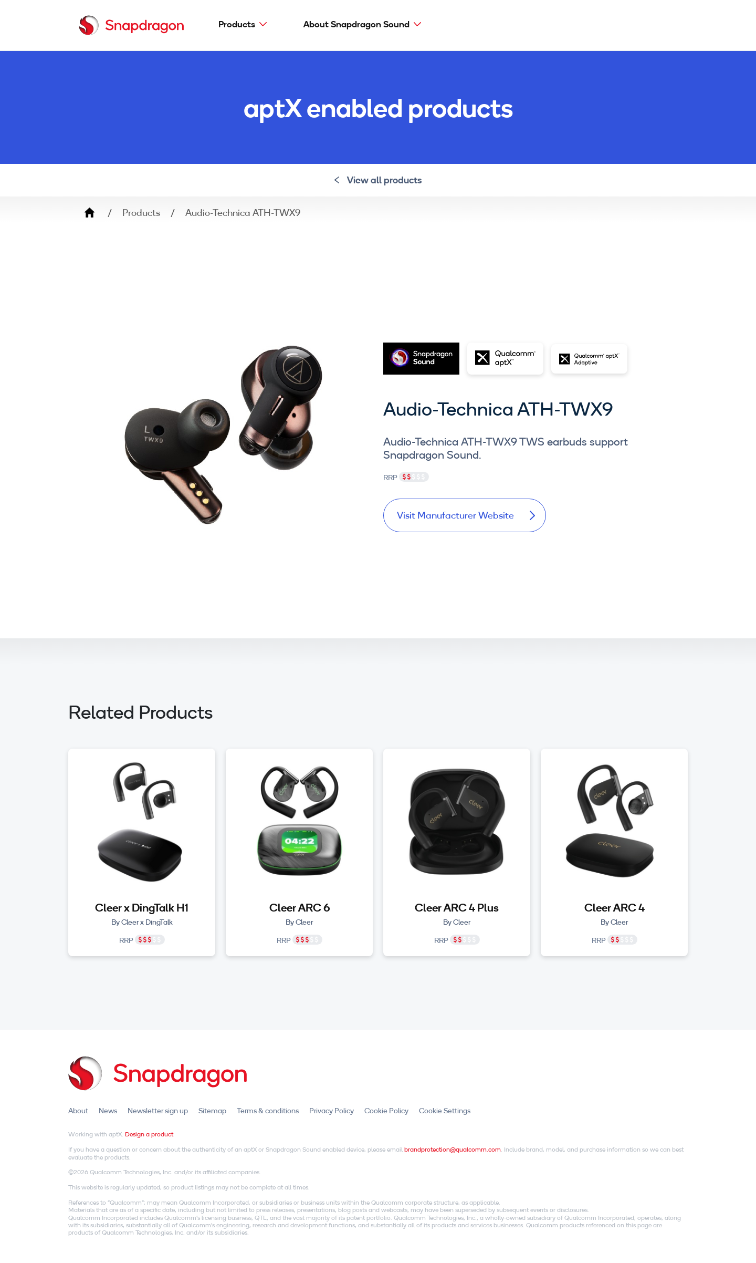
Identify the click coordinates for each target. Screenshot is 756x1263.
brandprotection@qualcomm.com (452, 1149)
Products (236, 23)
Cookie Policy (386, 1110)
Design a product (149, 1134)
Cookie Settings (444, 1110)
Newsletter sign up (158, 1110)
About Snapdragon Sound (356, 23)
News (108, 1110)
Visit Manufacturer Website (466, 515)
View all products (378, 180)
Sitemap (212, 1110)
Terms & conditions (268, 1110)
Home (89, 213)
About (78, 1110)
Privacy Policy (331, 1110)
